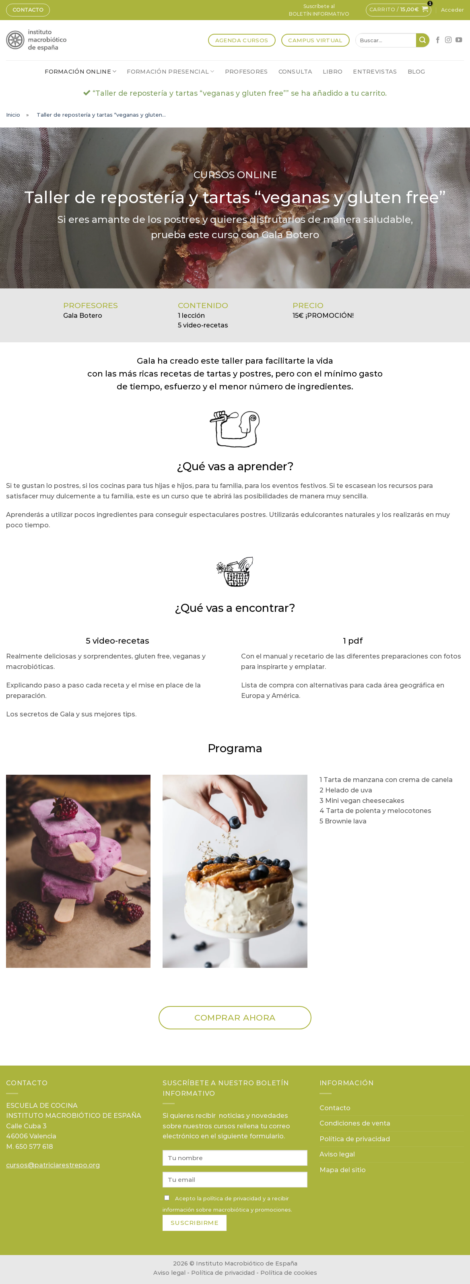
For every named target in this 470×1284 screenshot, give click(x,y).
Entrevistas (375, 71)
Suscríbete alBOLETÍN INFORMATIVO (319, 10)
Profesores (246, 71)
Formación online (80, 71)
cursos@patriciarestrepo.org (53, 1165)
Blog (416, 71)
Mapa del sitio (343, 1170)
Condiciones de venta (355, 1123)
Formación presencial (170, 71)
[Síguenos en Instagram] (448, 40)
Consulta (295, 71)
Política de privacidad (355, 1139)
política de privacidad (232, 1198)
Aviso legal (337, 1154)
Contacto (27, 10)
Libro (332, 71)
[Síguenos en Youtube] (459, 40)
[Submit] (422, 40)
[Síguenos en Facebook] (438, 40)
